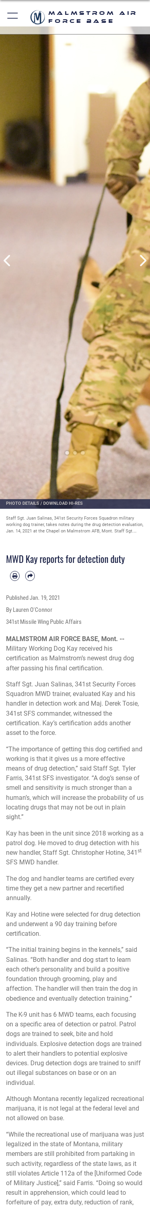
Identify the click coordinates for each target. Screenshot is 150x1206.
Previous (7, 260)
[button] (13, 17)
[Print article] (15, 576)
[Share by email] (30, 576)
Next (142, 260)
